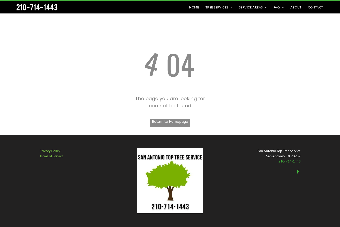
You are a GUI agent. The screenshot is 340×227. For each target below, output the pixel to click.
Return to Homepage (170, 121)
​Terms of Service (51, 156)
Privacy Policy (49, 151)
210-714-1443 (289, 161)
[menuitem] (194, 7)
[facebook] (298, 172)
